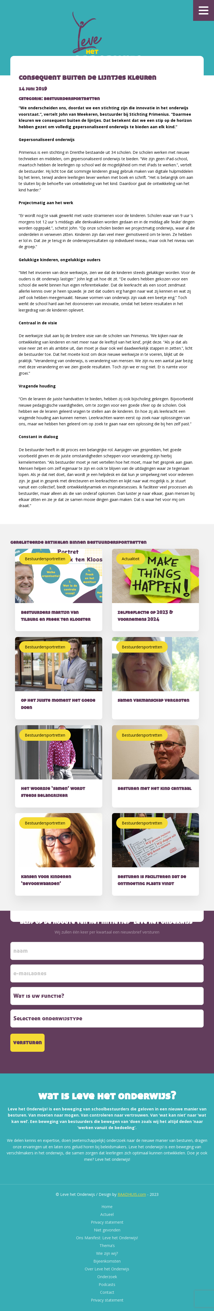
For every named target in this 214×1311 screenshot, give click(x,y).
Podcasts (107, 1284)
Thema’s (107, 1245)
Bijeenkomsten (107, 1261)
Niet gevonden (107, 1230)
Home (107, 1206)
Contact (107, 1292)
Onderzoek (107, 1276)
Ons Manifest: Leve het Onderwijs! (107, 1237)
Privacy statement (107, 1222)
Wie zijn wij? (107, 1253)
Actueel (107, 1214)
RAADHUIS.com (132, 1194)
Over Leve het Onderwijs (107, 1269)
